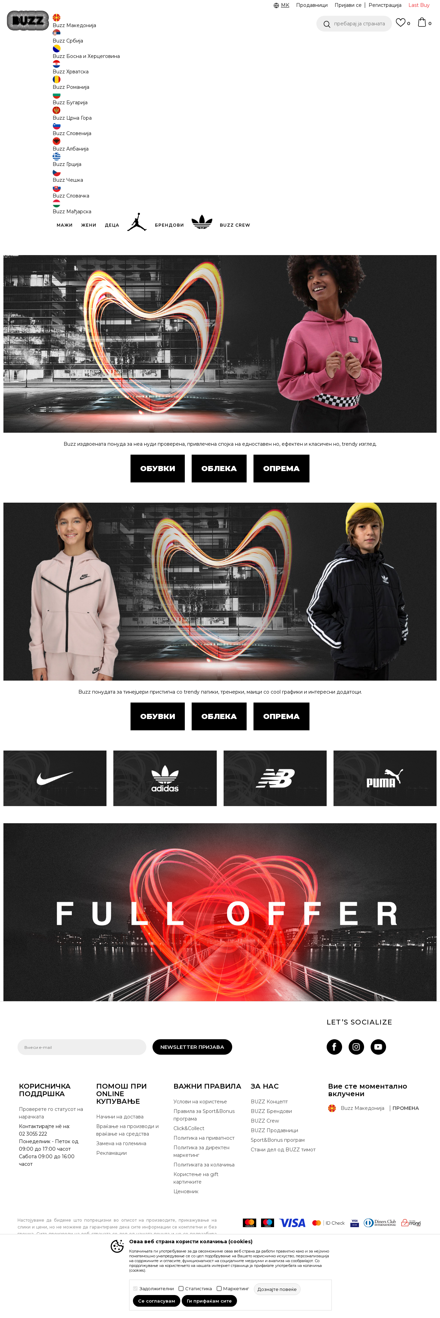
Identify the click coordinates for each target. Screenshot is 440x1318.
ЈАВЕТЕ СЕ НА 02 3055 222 (134, 44)
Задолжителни (156, 1288)
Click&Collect (188, 1179)
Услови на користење (200, 1152)
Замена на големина (121, 1194)
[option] (220, 44)
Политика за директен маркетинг (201, 1202)
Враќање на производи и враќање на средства (127, 1181)
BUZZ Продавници (274, 1181)
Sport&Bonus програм (278, 1191)
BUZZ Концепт (269, 1152)
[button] (354, 24)
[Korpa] (424, 25)
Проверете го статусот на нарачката (51, 1164)
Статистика (198, 1288)
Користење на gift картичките (195, 1229)
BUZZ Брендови (271, 1162)
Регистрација (385, 5)
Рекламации (111, 1204)
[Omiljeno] (403, 26)
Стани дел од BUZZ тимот (283, 1200)
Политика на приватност (204, 1189)
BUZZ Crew (265, 1172)
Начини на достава (120, 1167)
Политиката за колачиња (204, 1215)
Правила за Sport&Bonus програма (204, 1166)
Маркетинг (236, 1288)
